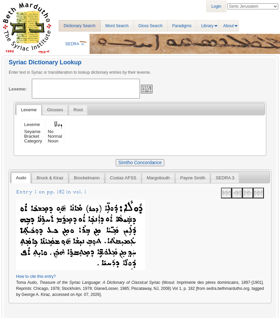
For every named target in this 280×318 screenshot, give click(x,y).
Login (216, 6)
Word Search (117, 25)
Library (207, 25)
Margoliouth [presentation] (158, 177)
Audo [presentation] (21, 177)
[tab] (28, 110)
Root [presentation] (78, 109)
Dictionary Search (80, 25)
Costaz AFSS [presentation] (123, 177)
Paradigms (181, 25)
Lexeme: (18, 88)
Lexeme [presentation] (29, 109)
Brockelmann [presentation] (87, 177)
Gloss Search (150, 25)
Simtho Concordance (140, 162)
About (228, 25)
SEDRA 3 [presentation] (225, 177)
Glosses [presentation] (55, 109)
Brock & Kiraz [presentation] (50, 177)
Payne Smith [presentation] (192, 177)
